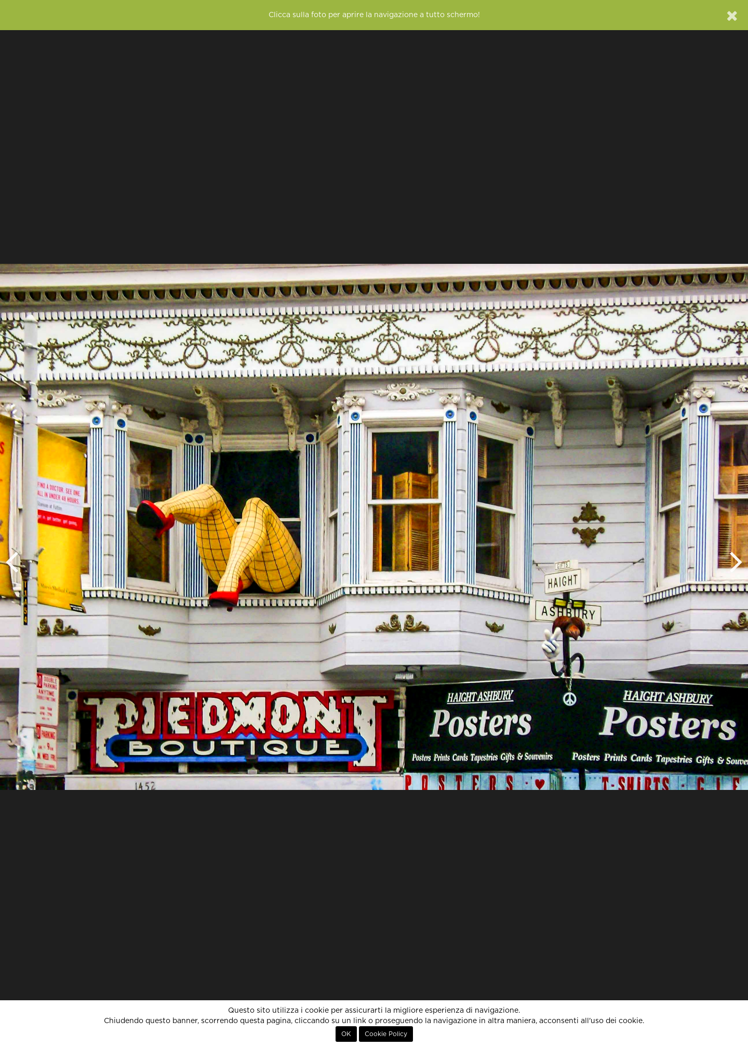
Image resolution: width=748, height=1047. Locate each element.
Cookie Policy (386, 1034)
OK (346, 1034)
